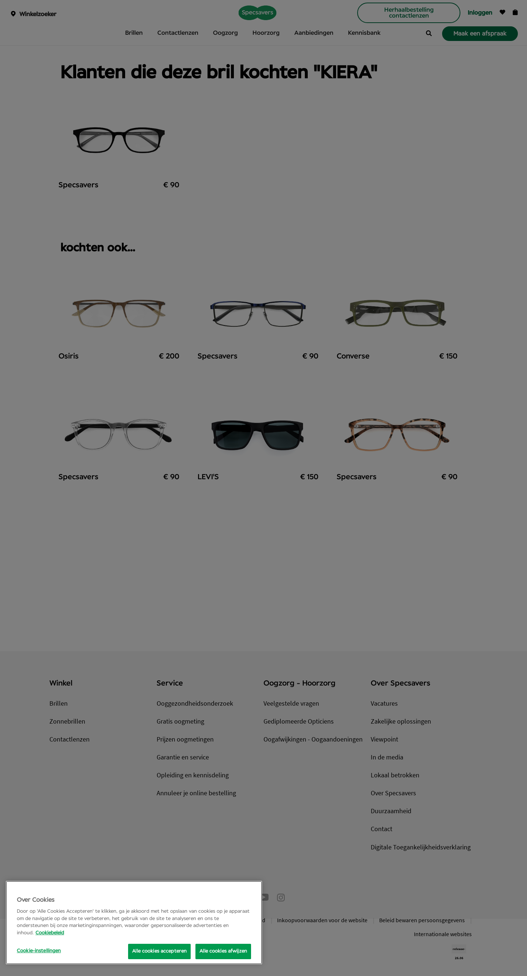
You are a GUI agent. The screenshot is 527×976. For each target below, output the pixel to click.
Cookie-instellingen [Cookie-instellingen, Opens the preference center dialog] (39, 951)
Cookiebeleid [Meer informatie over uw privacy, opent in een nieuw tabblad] (49, 933)
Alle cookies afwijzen (223, 951)
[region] (134, 922)
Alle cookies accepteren (159, 951)
